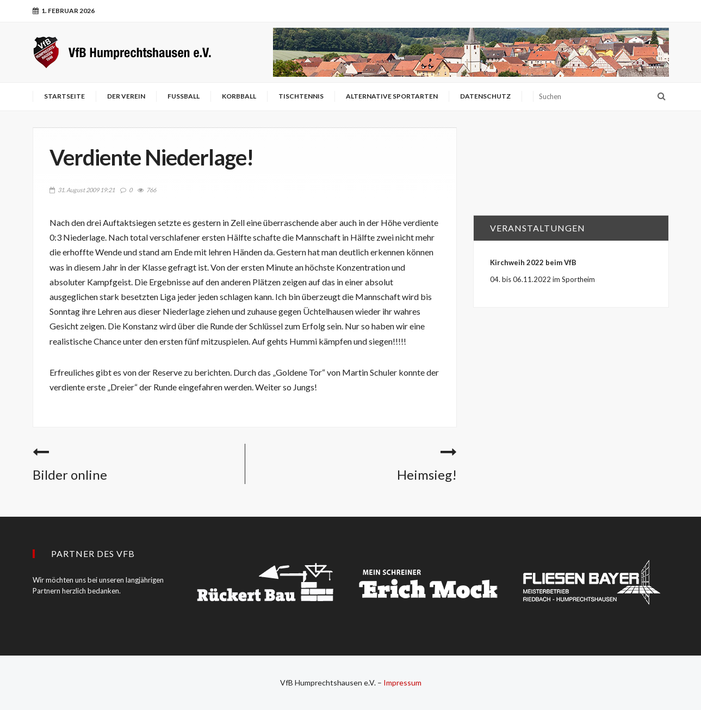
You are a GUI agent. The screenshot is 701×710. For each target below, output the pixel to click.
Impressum (402, 682)
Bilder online (70, 474)
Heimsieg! (427, 474)
